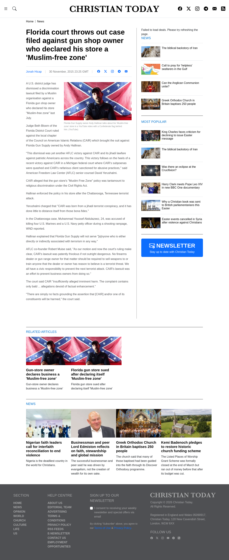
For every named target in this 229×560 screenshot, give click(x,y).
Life (16, 529)
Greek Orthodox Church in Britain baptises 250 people (136, 447)
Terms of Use (102, 528)
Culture (20, 524)
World (18, 516)
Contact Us (57, 537)
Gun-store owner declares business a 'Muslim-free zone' (43, 374)
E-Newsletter (59, 533)
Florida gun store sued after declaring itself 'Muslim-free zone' (90, 374)
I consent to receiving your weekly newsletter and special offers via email (115, 512)
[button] (6, 9)
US (15, 533)
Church (19, 520)
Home (30, 21)
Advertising (57, 511)
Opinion (19, 511)
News (40, 21)
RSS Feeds (56, 529)
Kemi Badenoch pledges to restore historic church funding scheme (181, 447)
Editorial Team (59, 507)
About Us (55, 502)
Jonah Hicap (34, 71)
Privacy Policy (59, 524)
